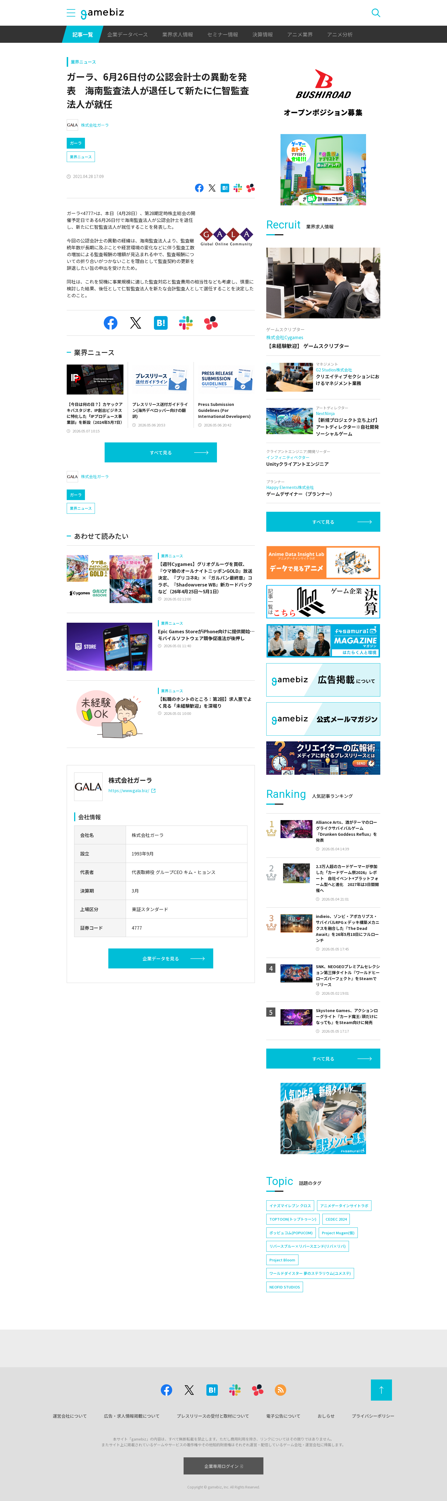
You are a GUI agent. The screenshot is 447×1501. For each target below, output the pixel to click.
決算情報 (262, 34)
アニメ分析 (340, 34)
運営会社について (70, 1416)
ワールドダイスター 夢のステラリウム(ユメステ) (310, 1273)
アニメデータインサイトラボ (344, 1205)
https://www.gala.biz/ (131, 790)
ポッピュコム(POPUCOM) (291, 1232)
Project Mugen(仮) (338, 1232)
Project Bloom (282, 1260)
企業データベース (127, 34)
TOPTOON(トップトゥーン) (292, 1219)
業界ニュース (83, 62)
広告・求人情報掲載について (132, 1416)
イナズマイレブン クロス (290, 1205)
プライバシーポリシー (373, 1416)
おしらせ (326, 1416)
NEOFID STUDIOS (284, 1287)
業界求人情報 (177, 34)
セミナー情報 (222, 34)
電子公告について (283, 1416)
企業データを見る (161, 958)
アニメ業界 (300, 34)
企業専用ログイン (223, 1466)
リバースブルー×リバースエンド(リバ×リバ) (307, 1246)
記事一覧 (82, 34)
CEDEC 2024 (336, 1219)
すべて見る (161, 452)
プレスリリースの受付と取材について (213, 1416)
